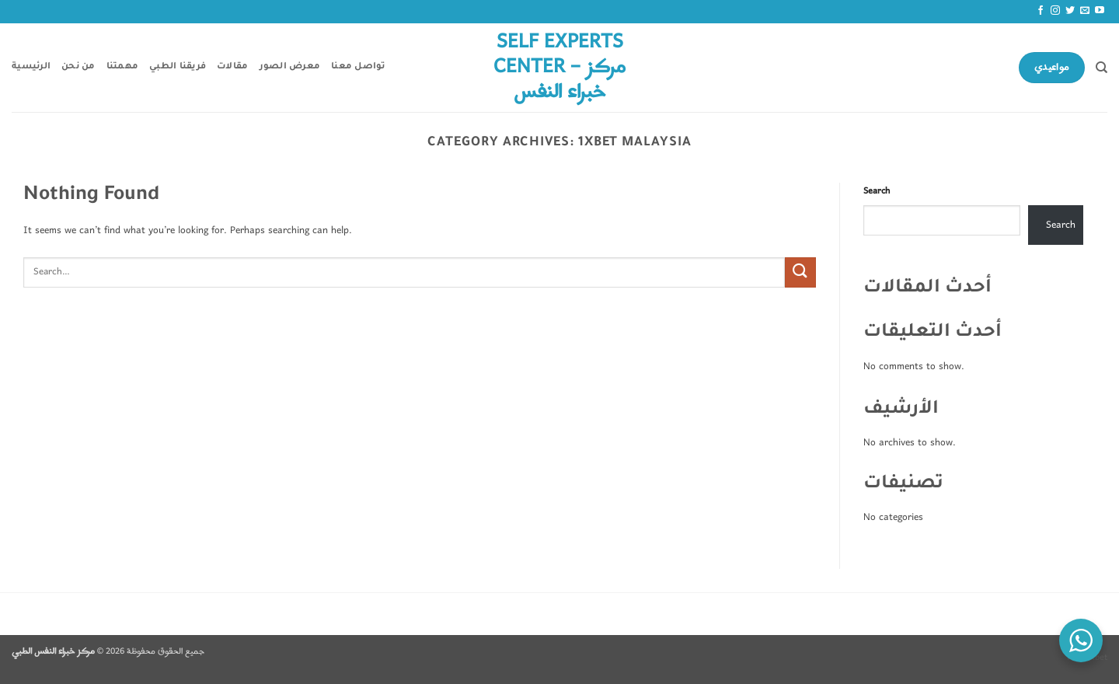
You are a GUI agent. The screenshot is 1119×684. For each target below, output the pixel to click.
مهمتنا (122, 67)
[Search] (1101, 67)
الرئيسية (31, 67)
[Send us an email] (1084, 10)
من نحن (78, 67)
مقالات (232, 67)
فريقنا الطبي (177, 67)
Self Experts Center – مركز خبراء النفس (559, 67)
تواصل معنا (358, 67)
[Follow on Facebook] (1040, 10)
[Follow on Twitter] (1070, 10)
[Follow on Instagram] (1055, 10)
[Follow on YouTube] (1099, 10)
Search (876, 192)
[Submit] (800, 272)
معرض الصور (290, 67)
